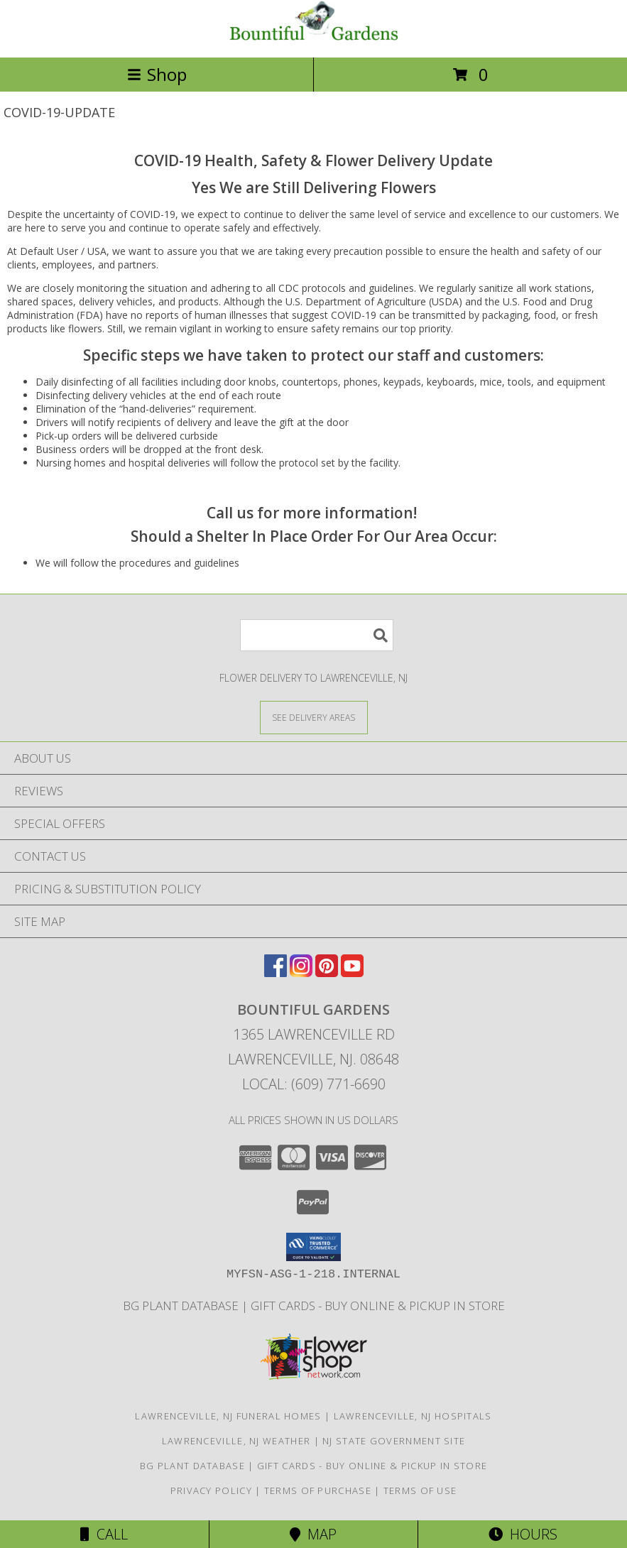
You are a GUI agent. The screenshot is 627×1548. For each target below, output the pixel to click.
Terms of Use (420, 1490)
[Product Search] (316, 635)
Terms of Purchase (317, 1490)
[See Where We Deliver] (314, 717)
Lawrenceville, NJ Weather (236, 1440)
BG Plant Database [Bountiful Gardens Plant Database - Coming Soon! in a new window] (182, 1305)
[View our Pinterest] (326, 972)
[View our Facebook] (275, 972)
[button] (313, 1247)
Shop (157, 74)
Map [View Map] (313, 1534)
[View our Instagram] (301, 972)
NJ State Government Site (393, 1440)
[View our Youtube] (352, 972)
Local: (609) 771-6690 (314, 1084)
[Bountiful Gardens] (314, 36)
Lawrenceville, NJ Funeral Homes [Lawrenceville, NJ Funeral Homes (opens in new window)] (228, 1416)
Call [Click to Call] (104, 1534)
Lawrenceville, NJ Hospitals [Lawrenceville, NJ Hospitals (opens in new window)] (413, 1416)
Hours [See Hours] (523, 1534)
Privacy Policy (211, 1490)
